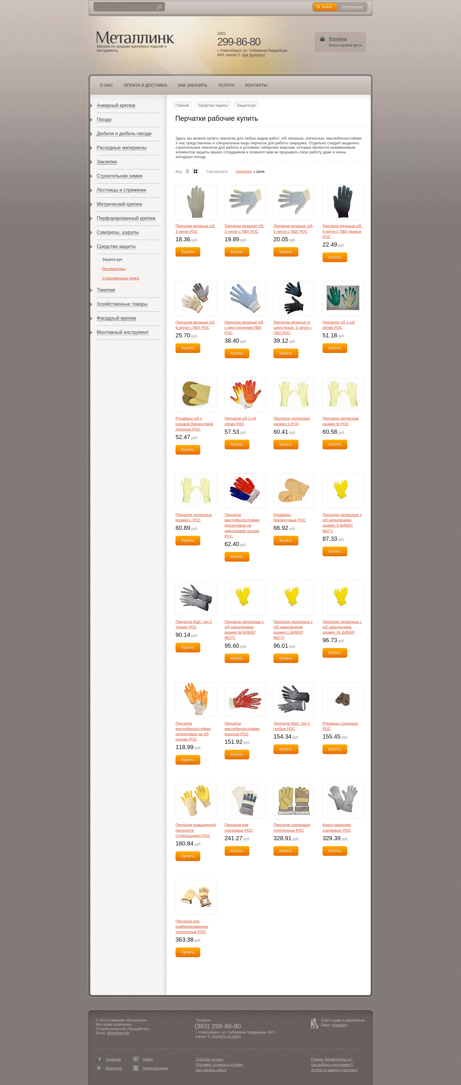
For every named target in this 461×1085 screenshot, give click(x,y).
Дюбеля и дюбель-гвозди (124, 133)
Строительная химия (119, 175)
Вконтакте (114, 1068)
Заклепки (107, 161)
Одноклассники (155, 1068)
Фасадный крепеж (116, 318)
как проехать (253, 55)
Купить (187, 252)
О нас (106, 85)
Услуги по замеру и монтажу (334, 1070)
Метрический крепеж (119, 204)
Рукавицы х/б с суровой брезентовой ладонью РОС (194, 423)
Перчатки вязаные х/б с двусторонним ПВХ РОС (244, 327)
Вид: (179, 172)
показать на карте (226, 1037)
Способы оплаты (209, 1059)
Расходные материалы (122, 147)
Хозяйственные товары (122, 304)
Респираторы (114, 269)
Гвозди (104, 119)
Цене (260, 172)
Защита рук (112, 259)
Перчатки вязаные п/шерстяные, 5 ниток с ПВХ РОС (292, 327)
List (187, 171)
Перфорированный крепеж (126, 218)
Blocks (195, 171)
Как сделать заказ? (211, 1070)
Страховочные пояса (120, 278)
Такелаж (106, 289)
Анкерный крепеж (116, 105)
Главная (182, 105)
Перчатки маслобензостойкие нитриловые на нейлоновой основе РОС (242, 525)
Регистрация (352, 7)
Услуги (226, 85)
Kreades (339, 1025)
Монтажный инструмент (123, 332)
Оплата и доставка (145, 85)
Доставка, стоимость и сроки (219, 1065)
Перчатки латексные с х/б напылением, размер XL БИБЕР (342, 626)
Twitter (148, 1059)
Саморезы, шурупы (118, 232)
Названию (243, 172)
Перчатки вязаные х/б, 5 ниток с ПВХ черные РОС (342, 231)
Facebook (113, 1059)
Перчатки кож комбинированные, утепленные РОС (192, 926)
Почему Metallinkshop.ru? (331, 1059)
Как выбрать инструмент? (332, 1065)
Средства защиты (116, 246)
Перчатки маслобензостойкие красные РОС (242, 728)
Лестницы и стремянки (121, 189)
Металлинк (135, 37)
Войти (327, 7)
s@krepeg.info (118, 1033)
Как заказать (192, 85)
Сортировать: (217, 172)
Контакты (256, 85)
